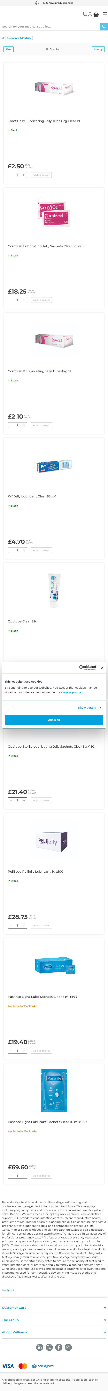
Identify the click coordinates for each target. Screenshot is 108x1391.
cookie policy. (71, 692)
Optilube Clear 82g (22, 621)
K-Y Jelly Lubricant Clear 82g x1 (32, 496)
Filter (8, 49)
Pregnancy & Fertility (19, 38)
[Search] (104, 26)
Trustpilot (8, 1290)
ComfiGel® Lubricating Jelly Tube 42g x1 (39, 371)
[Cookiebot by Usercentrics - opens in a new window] (79, 667)
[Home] (105, 14)
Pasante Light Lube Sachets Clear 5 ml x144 (42, 997)
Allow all (54, 719)
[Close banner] (102, 667)
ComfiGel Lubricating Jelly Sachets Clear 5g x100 (46, 246)
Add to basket (41, 174)
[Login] (90, 14)
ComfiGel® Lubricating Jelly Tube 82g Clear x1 (44, 121)
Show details (87, 707)
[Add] (23, 175)
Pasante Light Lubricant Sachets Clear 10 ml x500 (47, 1122)
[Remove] (11, 175)
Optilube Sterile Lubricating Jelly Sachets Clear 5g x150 (51, 746)
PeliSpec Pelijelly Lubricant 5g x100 (35, 871)
